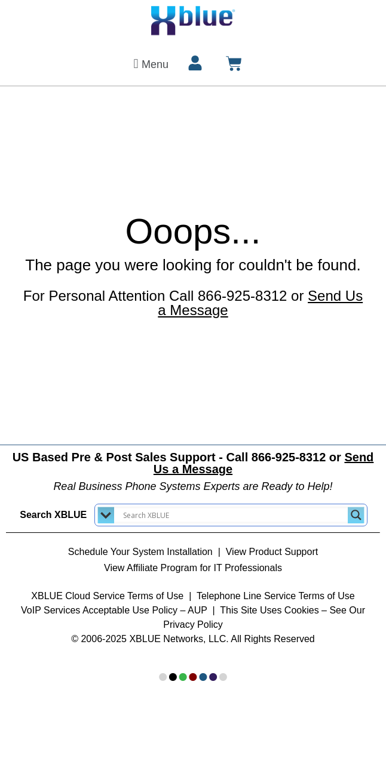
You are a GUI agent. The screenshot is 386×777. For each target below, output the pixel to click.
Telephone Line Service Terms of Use (276, 596)
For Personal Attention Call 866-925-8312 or (193, 303)
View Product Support (272, 552)
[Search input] (234, 515)
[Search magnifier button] (356, 515)
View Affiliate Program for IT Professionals (193, 568)
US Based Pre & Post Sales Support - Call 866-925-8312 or (193, 463)
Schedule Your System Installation (140, 552)
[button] (149, 64)
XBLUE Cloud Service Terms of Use (107, 596)
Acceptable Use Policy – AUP (146, 610)
